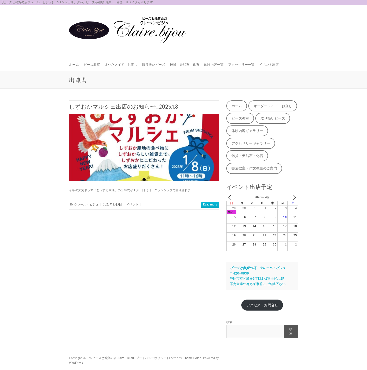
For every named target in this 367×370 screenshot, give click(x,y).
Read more (210, 204)
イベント (132, 204)
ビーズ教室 (92, 64)
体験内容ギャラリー (247, 130)
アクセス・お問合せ (262, 305)
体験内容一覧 (214, 64)
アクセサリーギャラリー (250, 143)
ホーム (74, 64)
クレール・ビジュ (86, 204)
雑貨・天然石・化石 (184, 64)
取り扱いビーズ (153, 64)
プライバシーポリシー (151, 358)
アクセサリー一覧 (241, 64)
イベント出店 (269, 64)
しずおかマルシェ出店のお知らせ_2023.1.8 (123, 106)
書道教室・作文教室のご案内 (254, 168)
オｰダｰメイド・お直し (121, 64)
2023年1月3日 (112, 204)
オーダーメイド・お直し (272, 106)
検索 (229, 322)
